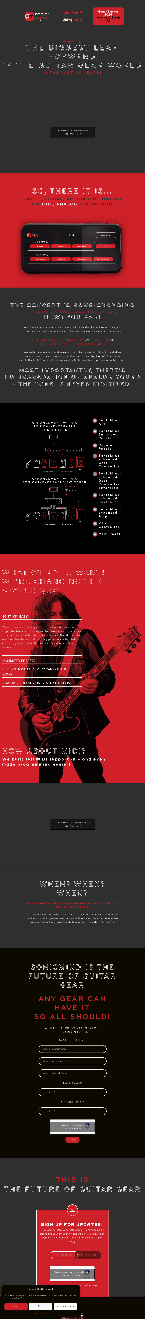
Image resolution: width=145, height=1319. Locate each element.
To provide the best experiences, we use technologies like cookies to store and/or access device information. (40, 1296)
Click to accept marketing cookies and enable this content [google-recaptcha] (72, 132)
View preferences (65, 1306)
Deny (40, 1306)
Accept (16, 1306)
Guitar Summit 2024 (108, 16)
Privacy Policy (39, 1313)
